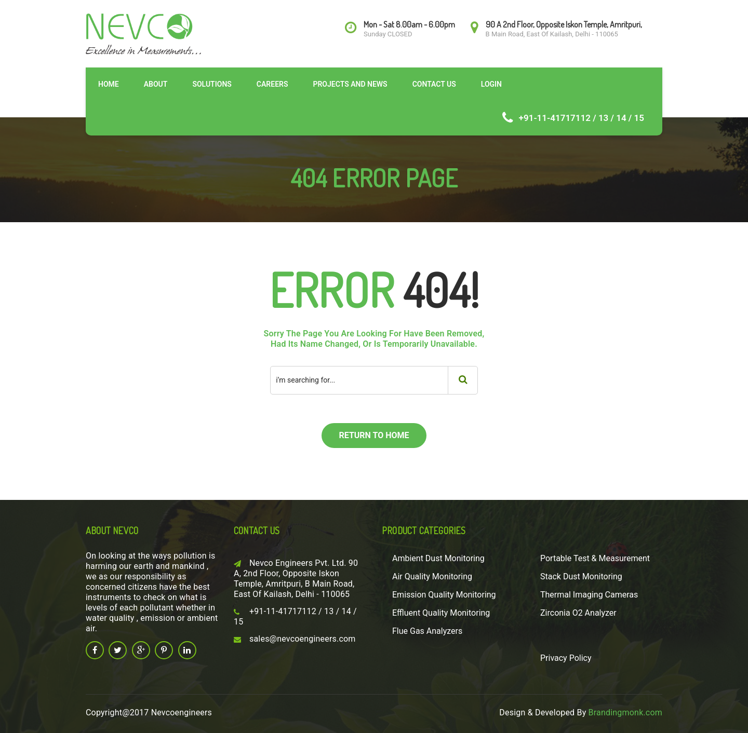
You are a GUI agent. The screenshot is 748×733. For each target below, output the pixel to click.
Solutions (211, 84)
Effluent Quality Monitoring (441, 613)
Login (491, 84)
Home (108, 84)
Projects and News (350, 84)
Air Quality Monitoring (432, 576)
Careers (272, 84)
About (156, 84)
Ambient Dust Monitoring (438, 558)
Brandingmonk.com (625, 712)
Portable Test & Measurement (595, 558)
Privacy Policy (566, 658)
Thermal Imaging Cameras (589, 595)
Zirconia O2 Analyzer (578, 613)
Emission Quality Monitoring (444, 595)
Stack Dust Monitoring (581, 576)
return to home (374, 435)
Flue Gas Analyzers (427, 631)
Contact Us (434, 84)
